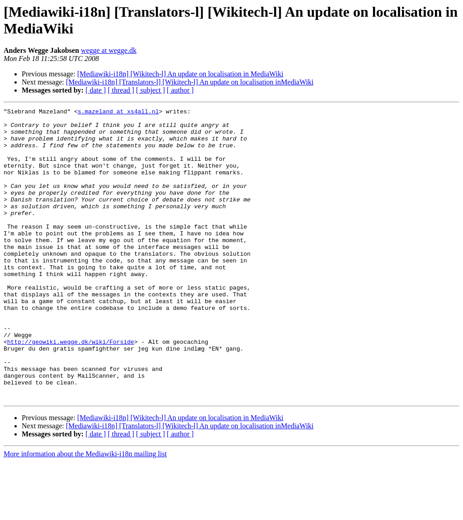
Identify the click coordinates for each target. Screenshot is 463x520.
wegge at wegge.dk (109, 50)
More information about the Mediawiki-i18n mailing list (85, 512)
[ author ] (180, 90)
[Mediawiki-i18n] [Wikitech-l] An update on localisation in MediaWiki (180, 74)
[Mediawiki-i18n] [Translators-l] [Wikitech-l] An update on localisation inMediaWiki (190, 82)
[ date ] (95, 90)
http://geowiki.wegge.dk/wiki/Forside (70, 389)
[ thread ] (121, 90)
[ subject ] (150, 90)
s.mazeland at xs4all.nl (118, 112)
